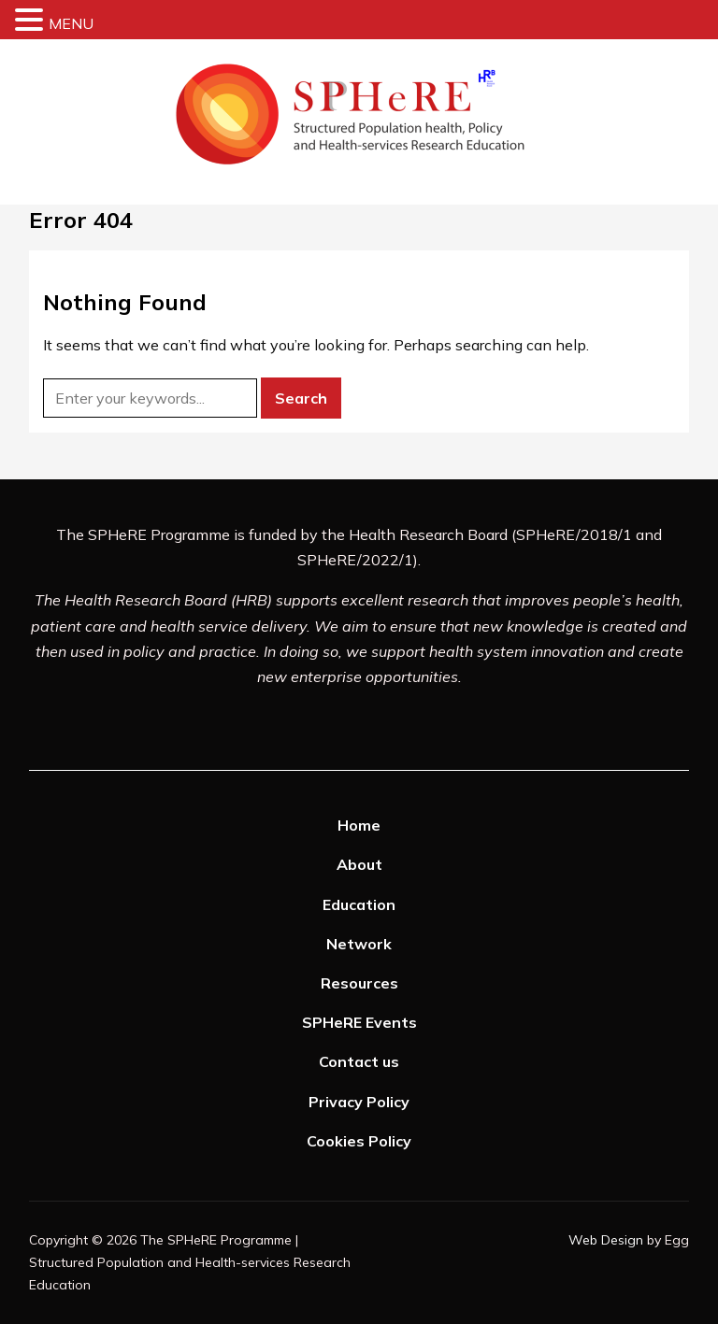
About (359, 864)
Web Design (605, 1239)
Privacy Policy (359, 1101)
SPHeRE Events (359, 1022)
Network (359, 943)
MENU (71, 23)
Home (359, 825)
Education (359, 904)
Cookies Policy (359, 1141)
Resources (359, 983)
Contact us (359, 1061)
